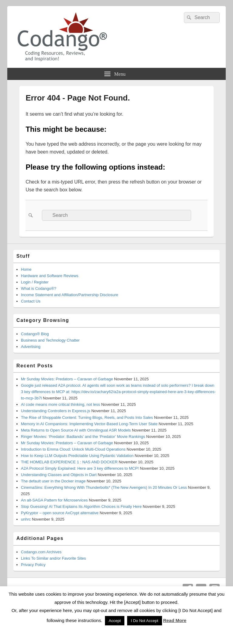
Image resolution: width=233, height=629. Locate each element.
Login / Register (35, 282)
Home (26, 269)
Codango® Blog (35, 334)
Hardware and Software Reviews (49, 275)
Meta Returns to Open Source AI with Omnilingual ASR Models (76, 430)
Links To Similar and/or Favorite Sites (53, 558)
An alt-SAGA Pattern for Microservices (54, 500)
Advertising (30, 346)
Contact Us (30, 301)
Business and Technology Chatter (50, 340)
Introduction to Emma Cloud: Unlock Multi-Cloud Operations (73, 449)
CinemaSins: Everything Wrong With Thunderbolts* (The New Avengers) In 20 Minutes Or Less (104, 487)
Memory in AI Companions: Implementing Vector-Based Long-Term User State (89, 424)
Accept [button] (115, 620)
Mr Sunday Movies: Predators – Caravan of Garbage (67, 379)
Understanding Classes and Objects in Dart (58, 474)
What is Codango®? (38, 288)
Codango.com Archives (41, 552)
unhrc (26, 519)
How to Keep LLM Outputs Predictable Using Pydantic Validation (77, 455)
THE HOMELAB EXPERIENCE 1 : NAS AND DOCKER (69, 462)
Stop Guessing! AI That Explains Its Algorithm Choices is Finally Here (81, 506)
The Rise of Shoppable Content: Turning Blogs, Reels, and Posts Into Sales (87, 417)
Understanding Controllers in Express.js (55, 411)
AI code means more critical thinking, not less (60, 404)
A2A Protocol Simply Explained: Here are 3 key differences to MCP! (80, 468)
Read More (175, 620)
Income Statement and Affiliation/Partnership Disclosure (69, 295)
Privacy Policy (33, 564)
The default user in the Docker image (53, 481)
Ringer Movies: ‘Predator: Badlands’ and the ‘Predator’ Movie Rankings (83, 436)
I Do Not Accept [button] (144, 620)
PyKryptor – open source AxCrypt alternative (60, 513)
